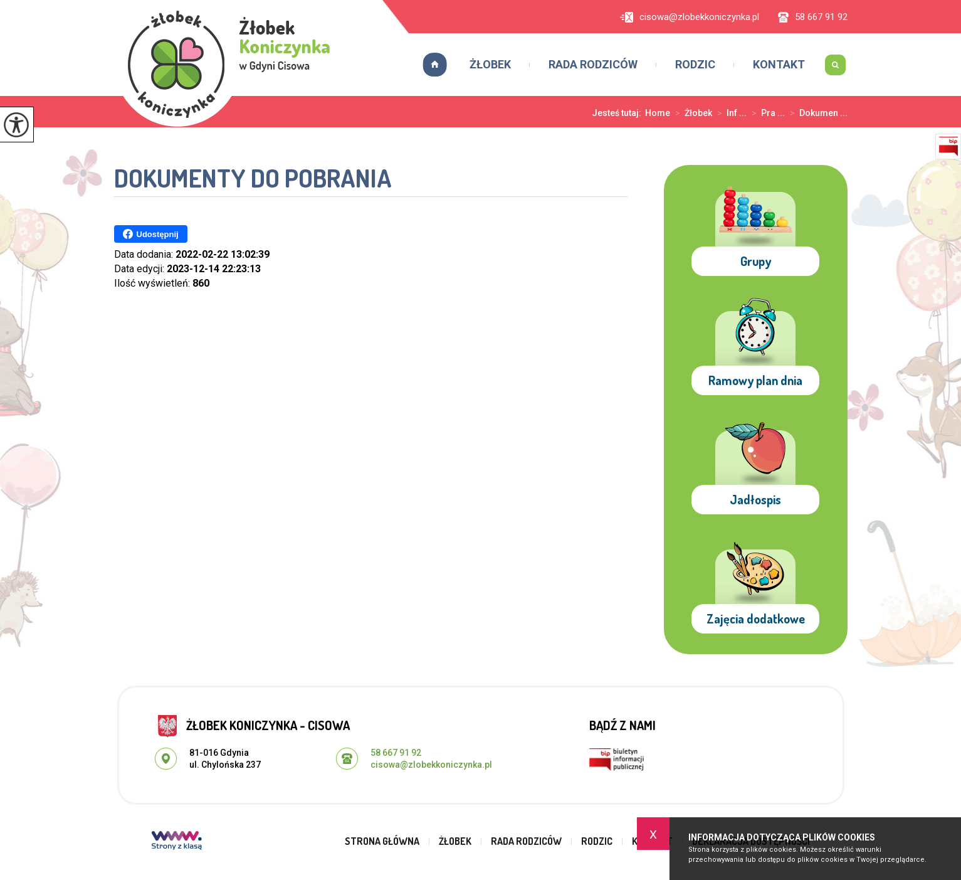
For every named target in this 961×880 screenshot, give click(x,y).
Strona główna (431, 64)
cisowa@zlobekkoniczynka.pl (689, 17)
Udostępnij (151, 234)
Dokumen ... (816, 113)
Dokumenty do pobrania (253, 179)
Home (657, 113)
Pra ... (766, 113)
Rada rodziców (593, 64)
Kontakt (779, 64)
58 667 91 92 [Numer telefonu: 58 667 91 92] (395, 753)
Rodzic (695, 64)
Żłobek (490, 64)
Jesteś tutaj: (618, 113)
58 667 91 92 (813, 17)
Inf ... (729, 113)
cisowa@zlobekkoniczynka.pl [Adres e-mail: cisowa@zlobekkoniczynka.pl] (431, 765)
